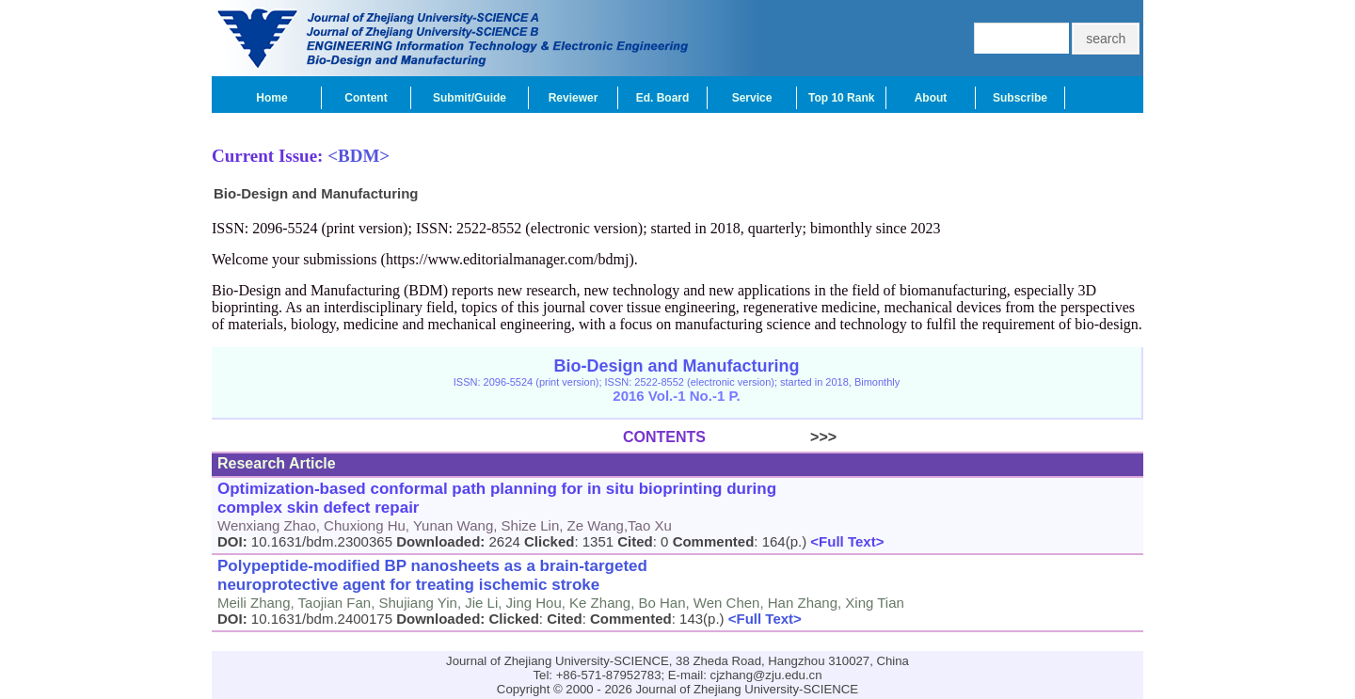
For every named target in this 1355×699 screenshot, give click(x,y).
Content (365, 97)
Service (752, 97)
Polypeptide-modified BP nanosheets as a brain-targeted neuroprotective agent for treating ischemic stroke (432, 575)
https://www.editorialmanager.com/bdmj (507, 259)
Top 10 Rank (841, 97)
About (931, 97)
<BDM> (358, 156)
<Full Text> (845, 541)
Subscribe (1020, 97)
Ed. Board (663, 97)
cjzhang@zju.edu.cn (766, 675)
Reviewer (573, 97)
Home (271, 97)
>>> (771, 437)
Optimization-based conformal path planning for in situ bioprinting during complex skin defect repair (496, 498)
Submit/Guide (469, 97)
